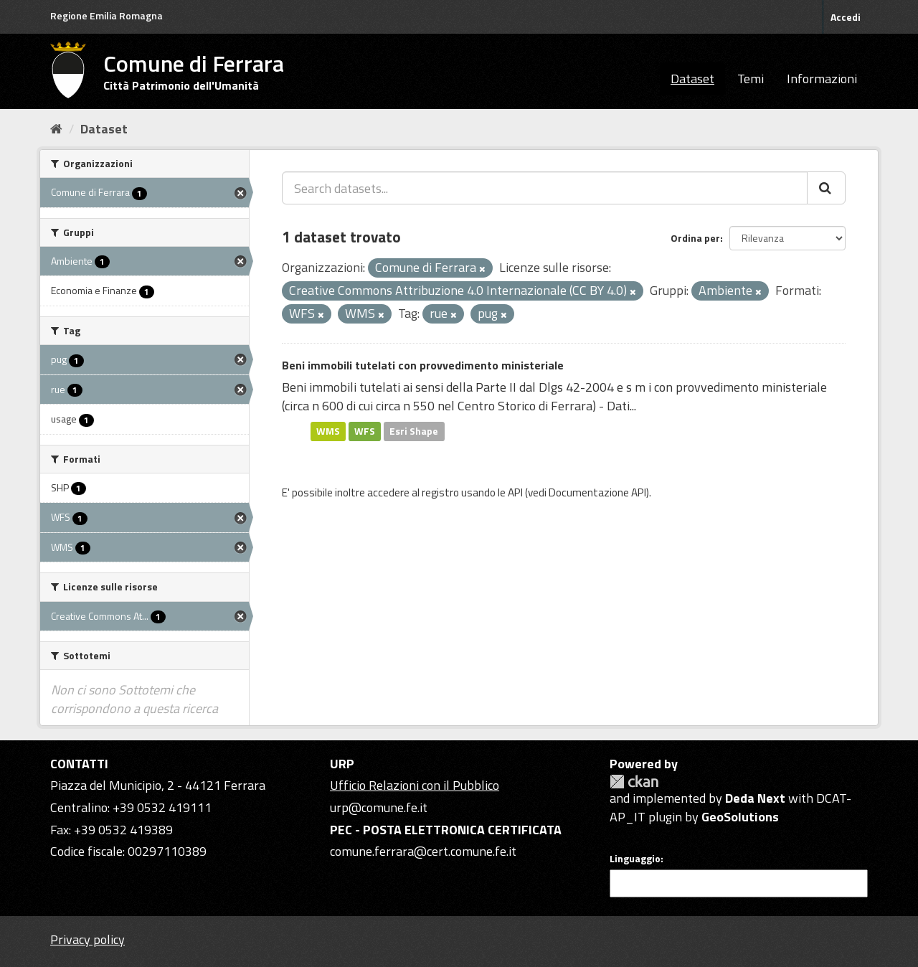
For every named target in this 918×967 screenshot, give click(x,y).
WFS (364, 431)
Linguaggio (635, 859)
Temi (750, 78)
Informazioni (822, 78)
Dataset (692, 78)
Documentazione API (597, 492)
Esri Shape (413, 431)
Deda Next (755, 798)
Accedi (846, 16)
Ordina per (695, 237)
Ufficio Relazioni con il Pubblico (414, 785)
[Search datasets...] (545, 187)
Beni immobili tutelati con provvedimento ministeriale (423, 365)
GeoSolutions (740, 816)
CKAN (634, 781)
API (515, 492)
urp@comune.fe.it (378, 807)
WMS (328, 431)
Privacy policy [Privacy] (87, 939)
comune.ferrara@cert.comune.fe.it (423, 851)
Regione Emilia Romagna (106, 15)
